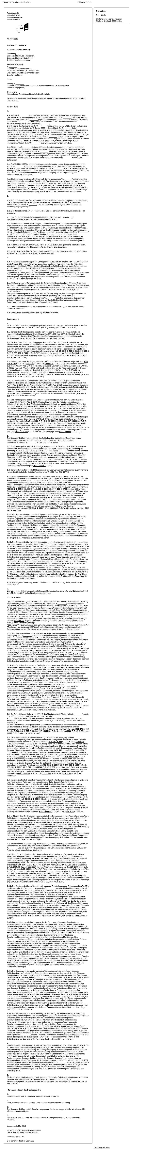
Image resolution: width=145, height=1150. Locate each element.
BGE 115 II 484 (21, 432)
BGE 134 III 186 (24, 374)
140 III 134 (38, 451)
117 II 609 (41, 756)
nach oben (105, 1147)
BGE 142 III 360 (35, 508)
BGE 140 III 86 (65, 432)
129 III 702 (38, 767)
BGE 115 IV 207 (53, 873)
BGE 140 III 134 (79, 754)
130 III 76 (11, 357)
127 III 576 (61, 489)
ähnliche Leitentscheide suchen (109, 19)
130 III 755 (22, 353)
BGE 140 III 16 (40, 406)
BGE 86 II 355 (33, 916)
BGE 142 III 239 (21, 451)
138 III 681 (46, 773)
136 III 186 (73, 765)
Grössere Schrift (84, 2)
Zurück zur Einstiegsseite (13, 2)
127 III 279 (49, 364)
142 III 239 (24, 731)
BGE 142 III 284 (14, 489)
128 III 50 (30, 364)
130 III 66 (20, 744)
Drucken (27, 2)
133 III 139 (76, 421)
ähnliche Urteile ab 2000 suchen (109, 21)
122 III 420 (21, 756)
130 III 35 (42, 489)
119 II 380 (28, 376)
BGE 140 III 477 (39, 466)
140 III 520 (82, 351)
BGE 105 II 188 (77, 867)
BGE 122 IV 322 (77, 916)
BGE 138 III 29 (32, 421)
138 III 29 (67, 731)
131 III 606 (15, 767)
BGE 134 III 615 (27, 869)
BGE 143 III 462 (65, 351)
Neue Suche (101, 15)
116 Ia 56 (67, 773)
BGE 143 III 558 (82, 729)
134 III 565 (55, 421)
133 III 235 (54, 508)
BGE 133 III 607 (71, 756)
